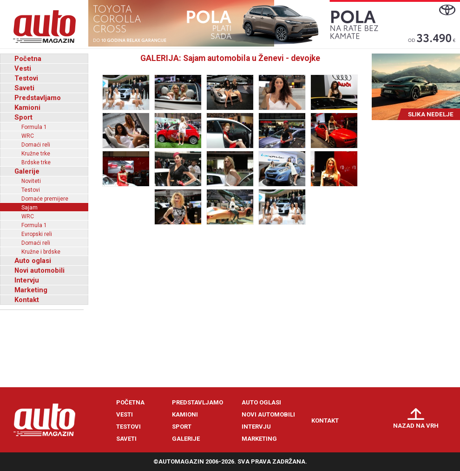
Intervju (26, 280)
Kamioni (27, 107)
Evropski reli (36, 234)
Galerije (26, 171)
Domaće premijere (44, 198)
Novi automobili (39, 270)
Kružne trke (35, 153)
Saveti (24, 88)
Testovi (26, 78)
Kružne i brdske (40, 252)
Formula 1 (34, 127)
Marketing (30, 290)
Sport (23, 117)
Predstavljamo (37, 98)
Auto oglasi (32, 260)
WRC (27, 136)
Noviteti (31, 181)
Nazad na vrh (416, 425)
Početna (27, 58)
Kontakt (26, 300)
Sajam (29, 207)
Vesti (22, 68)
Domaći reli (35, 144)
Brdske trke (36, 162)
